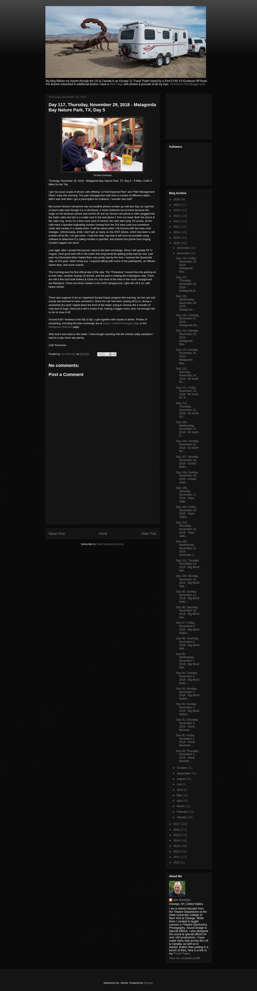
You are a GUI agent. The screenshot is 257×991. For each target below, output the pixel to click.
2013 (177, 845)
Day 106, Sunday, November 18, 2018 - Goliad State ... (187, 477)
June (180, 789)
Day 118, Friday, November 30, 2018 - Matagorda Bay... (186, 265)
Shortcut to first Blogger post (187, 84)
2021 (177, 226)
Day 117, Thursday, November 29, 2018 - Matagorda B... (187, 284)
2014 (177, 840)
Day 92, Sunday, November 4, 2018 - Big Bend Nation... (187, 709)
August (181, 778)
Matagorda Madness (60, 326)
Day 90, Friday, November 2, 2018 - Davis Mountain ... (185, 740)
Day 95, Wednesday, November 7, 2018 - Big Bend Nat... (187, 660)
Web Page (116, 84)
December (183, 248)
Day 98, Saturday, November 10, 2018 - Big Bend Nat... (187, 612)
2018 (177, 243)
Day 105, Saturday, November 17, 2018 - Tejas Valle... (186, 494)
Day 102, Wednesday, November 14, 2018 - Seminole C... (186, 548)
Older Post (148, 533)
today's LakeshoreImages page (121, 323)
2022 (177, 221)
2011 (177, 857)
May (180, 795)
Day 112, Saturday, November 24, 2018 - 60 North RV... (187, 375)
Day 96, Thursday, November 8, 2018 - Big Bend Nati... (187, 643)
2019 (177, 237)
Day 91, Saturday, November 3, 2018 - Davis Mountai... (187, 724)
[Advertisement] (102, 496)
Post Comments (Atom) (110, 544)
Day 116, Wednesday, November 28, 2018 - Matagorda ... (186, 302)
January (182, 817)
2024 (177, 210)
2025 (177, 204)
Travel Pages (181, 953)
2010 (177, 862)
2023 (177, 215)
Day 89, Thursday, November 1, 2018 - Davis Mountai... (187, 756)
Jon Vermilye (181, 899)
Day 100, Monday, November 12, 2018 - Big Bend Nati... (187, 581)
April (180, 800)
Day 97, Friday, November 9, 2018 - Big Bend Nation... (187, 627)
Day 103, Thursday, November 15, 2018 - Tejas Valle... (186, 529)
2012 (177, 851)
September (184, 773)
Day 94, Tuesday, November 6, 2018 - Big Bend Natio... (187, 677)
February (183, 811)
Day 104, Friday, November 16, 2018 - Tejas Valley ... (186, 511)
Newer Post (57, 533)
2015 (177, 835)
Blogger (148, 982)
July (180, 784)
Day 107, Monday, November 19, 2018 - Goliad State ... (187, 461)
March (181, 806)
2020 (177, 232)
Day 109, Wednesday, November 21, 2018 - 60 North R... (187, 429)
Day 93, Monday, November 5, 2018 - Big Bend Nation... (187, 693)
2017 (177, 824)
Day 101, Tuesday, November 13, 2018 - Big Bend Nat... (187, 565)
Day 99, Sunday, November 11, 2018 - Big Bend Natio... (187, 596)
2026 (177, 199)
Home (103, 533)
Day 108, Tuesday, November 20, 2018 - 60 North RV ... (187, 446)
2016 (177, 829)
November (183, 253)
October (182, 767)
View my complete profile (184, 958)
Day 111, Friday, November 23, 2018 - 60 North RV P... (187, 392)
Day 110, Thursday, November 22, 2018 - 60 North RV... (187, 409)
